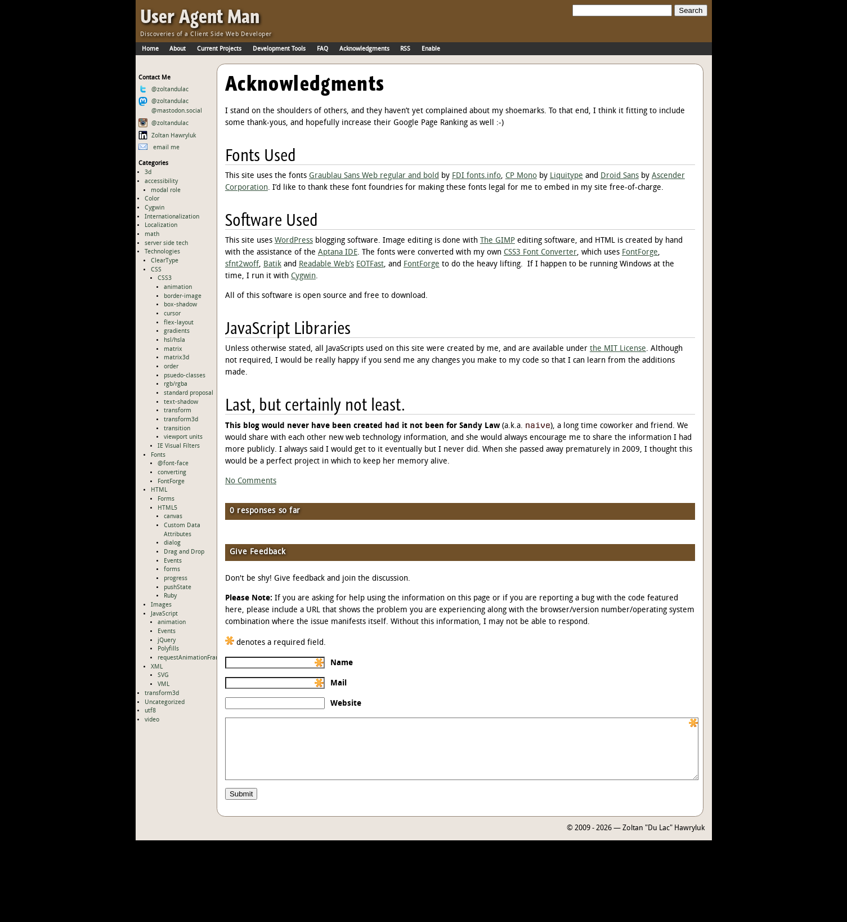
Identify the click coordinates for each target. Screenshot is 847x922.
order (171, 366)
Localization (161, 225)
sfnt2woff (242, 264)
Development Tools (279, 49)
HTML (159, 490)
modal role (166, 190)
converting (172, 472)
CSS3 (165, 278)
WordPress (294, 241)
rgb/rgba (175, 384)
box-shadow (180, 304)
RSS (405, 49)
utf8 (150, 710)
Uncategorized (165, 702)
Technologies (162, 251)
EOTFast (370, 264)
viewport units (183, 437)
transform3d (181, 419)
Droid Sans (619, 176)
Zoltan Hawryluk (167, 135)
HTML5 (167, 508)
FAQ (322, 49)
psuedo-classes (184, 375)
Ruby (170, 596)
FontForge (171, 481)
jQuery (167, 640)
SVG (163, 675)
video (152, 719)
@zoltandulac (163, 89)
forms (172, 569)
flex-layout (179, 322)
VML (163, 684)
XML (157, 666)
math (152, 234)
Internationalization (172, 216)
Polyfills (168, 648)
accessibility (161, 181)
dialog (172, 543)
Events (173, 561)
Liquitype (566, 176)
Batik (272, 264)
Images (161, 605)
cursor (172, 313)
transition (177, 428)
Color (152, 198)
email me (159, 147)
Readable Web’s (326, 264)
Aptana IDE (337, 252)
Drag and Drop (184, 552)
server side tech (166, 243)
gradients (177, 331)
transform (177, 410)
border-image (182, 296)
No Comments (250, 481)
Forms (166, 499)
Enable (431, 49)
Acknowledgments (364, 49)
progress (175, 578)
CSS (156, 269)
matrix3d (176, 357)
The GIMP (497, 241)
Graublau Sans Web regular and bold (374, 176)
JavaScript (164, 614)
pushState (177, 587)
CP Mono (521, 176)
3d (148, 172)
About (177, 49)
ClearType (164, 260)
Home (150, 49)
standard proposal (188, 393)
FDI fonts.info (476, 176)
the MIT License (618, 349)
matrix (173, 349)
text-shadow (181, 402)
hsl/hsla (174, 340)
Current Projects (219, 49)
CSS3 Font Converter (540, 252)
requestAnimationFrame (191, 657)
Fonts (158, 455)
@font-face (173, 463)
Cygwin (154, 207)
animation (178, 287)
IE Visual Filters (179, 446)
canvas (173, 516)
